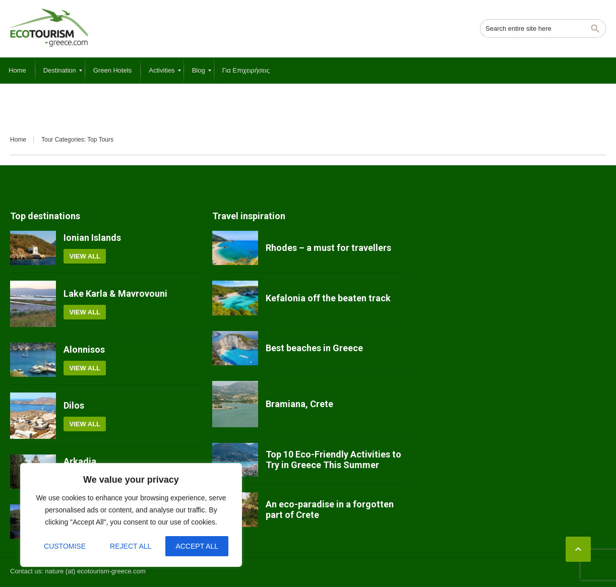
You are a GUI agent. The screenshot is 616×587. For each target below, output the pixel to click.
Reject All (130, 546)
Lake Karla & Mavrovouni (115, 293)
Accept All (196, 546)
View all (84, 256)
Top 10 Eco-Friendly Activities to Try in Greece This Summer (333, 460)
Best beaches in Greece (314, 348)
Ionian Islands (92, 237)
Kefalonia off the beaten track (328, 298)
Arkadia (80, 461)
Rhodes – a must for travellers (328, 247)
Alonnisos (84, 349)
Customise (65, 546)
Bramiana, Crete (299, 404)
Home (18, 139)
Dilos (74, 405)
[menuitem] (17, 70)
